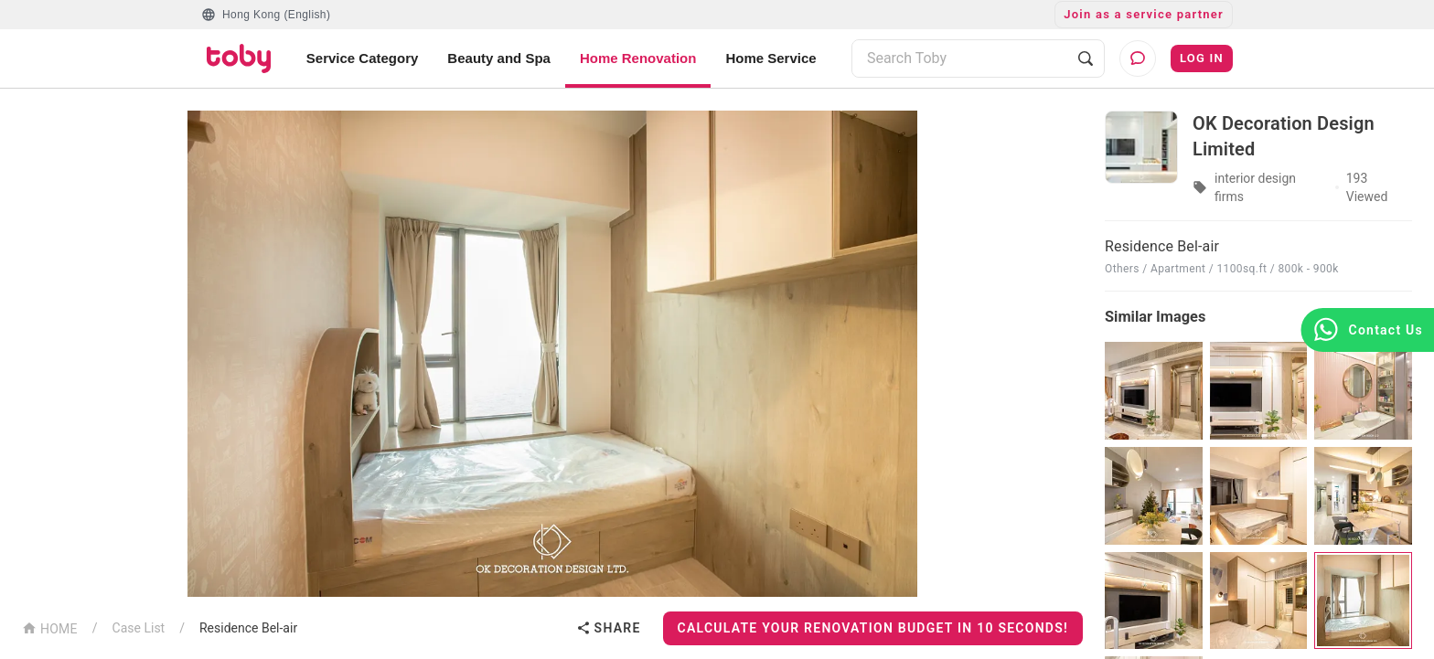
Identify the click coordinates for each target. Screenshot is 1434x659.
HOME (50, 627)
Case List (139, 628)
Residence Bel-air (248, 628)
